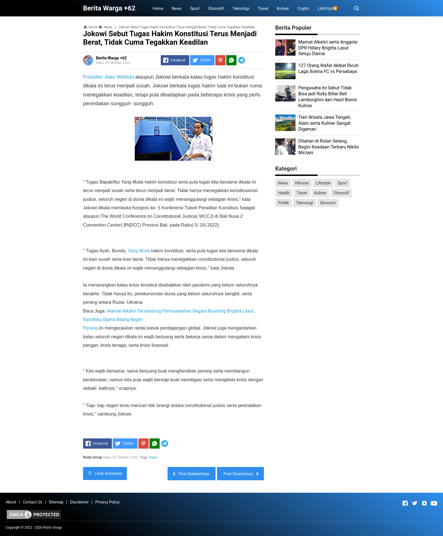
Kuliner (283, 8)
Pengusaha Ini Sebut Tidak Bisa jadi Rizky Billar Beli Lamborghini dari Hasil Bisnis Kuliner (327, 96)
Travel (263, 8)
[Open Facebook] (405, 503)
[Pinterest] (220, 60)
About (11, 502)
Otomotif (216, 8)
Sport (195, 8)
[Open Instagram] (424, 503)
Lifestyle (323, 183)
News (177, 8)
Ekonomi (327, 203)
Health (284, 193)
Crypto (303, 8)
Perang (91, 328)
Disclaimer (79, 502)
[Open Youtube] (434, 503)
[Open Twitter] (414, 503)
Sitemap (56, 502)
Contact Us (32, 502)
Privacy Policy (107, 502)
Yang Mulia (139, 250)
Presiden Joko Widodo (108, 77)
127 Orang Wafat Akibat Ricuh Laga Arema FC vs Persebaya (328, 68)
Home (158, 8)
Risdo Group (52, 527)
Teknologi (240, 8)
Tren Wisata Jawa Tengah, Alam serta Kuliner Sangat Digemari (324, 123)
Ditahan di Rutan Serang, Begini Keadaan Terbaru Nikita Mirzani (328, 147)
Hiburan (302, 183)
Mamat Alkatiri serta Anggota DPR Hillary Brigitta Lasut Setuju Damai (327, 48)
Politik (283, 203)
